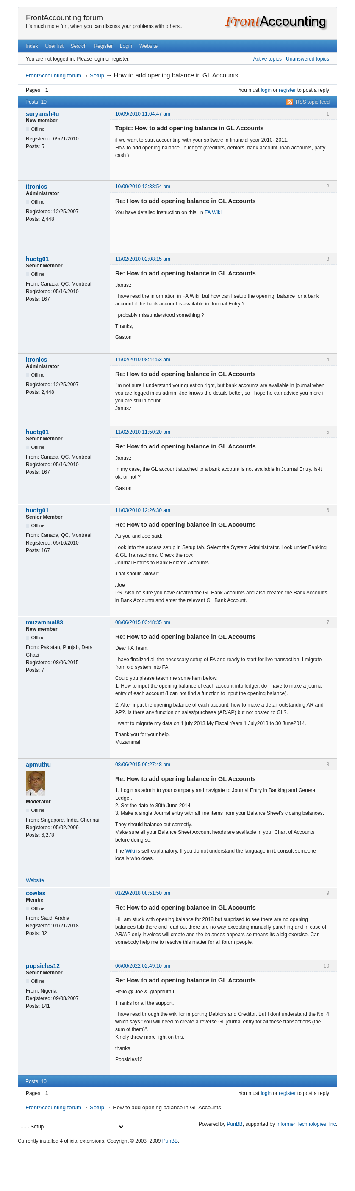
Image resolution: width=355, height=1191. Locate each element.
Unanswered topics (307, 59)
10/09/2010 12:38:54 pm (142, 187)
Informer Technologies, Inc (306, 1124)
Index (31, 46)
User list (54, 46)
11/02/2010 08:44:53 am (142, 360)
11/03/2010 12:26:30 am (142, 510)
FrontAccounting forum (64, 18)
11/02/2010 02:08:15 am (142, 259)
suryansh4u (42, 113)
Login (126, 46)
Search (79, 46)
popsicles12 (43, 966)
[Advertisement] (177, 1166)
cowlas (36, 893)
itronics (36, 186)
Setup (97, 75)
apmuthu (38, 764)
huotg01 (37, 259)
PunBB (234, 1124)
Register (103, 46)
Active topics (267, 59)
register (287, 90)
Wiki (130, 851)
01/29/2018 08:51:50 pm (142, 893)
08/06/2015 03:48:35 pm (142, 622)
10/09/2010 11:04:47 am (142, 114)
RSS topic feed (313, 102)
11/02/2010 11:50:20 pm (142, 432)
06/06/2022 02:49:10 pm (142, 966)
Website (148, 46)
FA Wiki (213, 212)
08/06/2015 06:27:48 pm (142, 764)
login (266, 90)
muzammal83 (44, 622)
